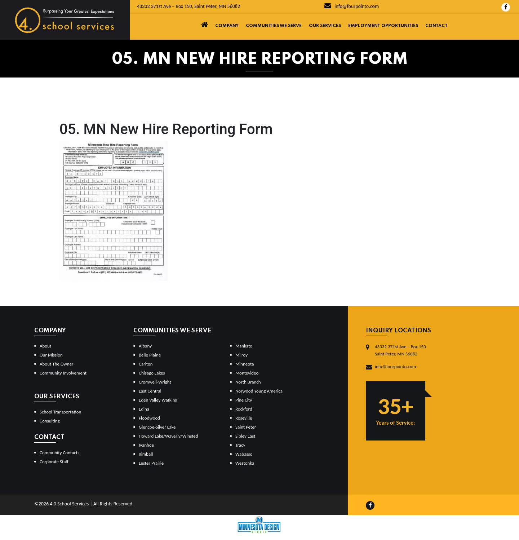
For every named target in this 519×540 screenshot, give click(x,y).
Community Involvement (63, 373)
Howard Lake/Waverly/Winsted (168, 436)
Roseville (243, 418)
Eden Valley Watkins (158, 400)
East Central (150, 391)
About (45, 346)
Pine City (243, 400)
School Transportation (60, 412)
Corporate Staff (54, 461)
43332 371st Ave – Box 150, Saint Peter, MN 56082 (188, 6)
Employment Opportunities (383, 26)
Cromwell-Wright (155, 382)
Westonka (244, 463)
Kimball (146, 454)
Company (227, 26)
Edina (144, 409)
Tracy (240, 445)
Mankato (243, 346)
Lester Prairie (151, 463)
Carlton (146, 364)
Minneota (244, 364)
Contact (436, 26)
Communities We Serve (274, 26)
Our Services (325, 26)
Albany (145, 346)
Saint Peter (245, 427)
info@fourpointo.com (351, 6)
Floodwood (149, 418)
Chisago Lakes (152, 373)
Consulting (50, 421)
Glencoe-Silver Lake (157, 427)
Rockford (243, 409)
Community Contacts (59, 452)
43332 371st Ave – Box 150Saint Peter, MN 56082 (400, 350)
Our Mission (51, 355)
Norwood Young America (259, 391)
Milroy (241, 355)
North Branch (248, 382)
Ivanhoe (146, 445)
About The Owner (57, 364)
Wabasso (243, 454)
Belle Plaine (150, 355)
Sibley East (245, 436)
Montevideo (246, 373)
